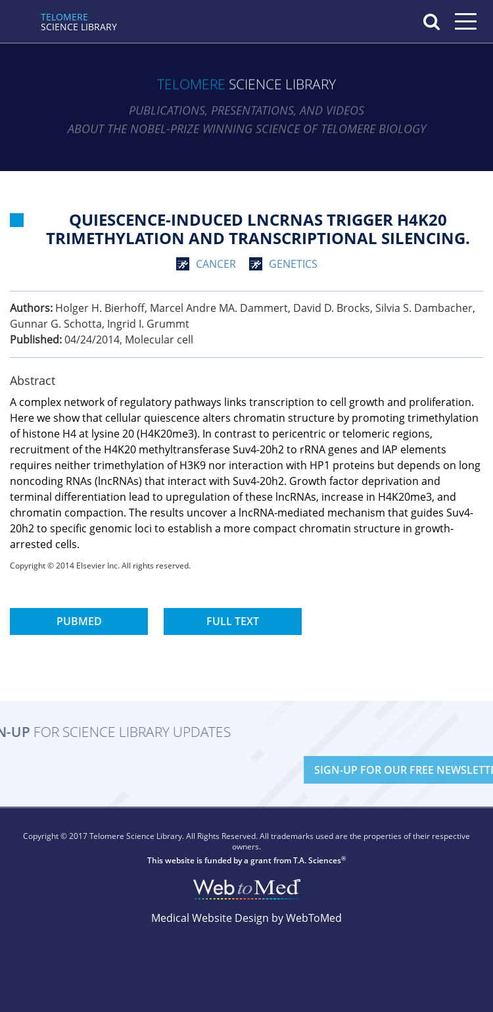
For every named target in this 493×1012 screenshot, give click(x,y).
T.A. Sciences (317, 860)
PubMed (79, 621)
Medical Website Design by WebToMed (246, 918)
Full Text (232, 621)
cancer (216, 264)
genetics (293, 264)
